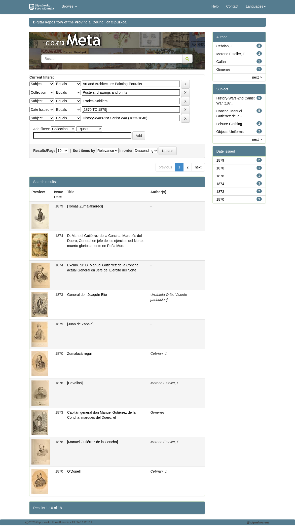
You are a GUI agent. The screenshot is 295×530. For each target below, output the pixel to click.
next (198, 167)
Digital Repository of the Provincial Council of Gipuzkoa (80, 22)
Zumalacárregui (79, 353)
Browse (69, 6)
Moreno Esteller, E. (231, 54)
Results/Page (44, 151)
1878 (220, 168)
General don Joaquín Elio (87, 295)
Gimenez (223, 69)
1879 (220, 160)
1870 (220, 199)
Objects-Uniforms (230, 132)
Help (215, 6)
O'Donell (74, 471)
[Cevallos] (75, 383)
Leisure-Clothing (229, 124)
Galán (221, 62)
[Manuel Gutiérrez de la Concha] (92, 442)
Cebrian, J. (225, 46)
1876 (220, 176)
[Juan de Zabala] (80, 324)
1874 (220, 184)
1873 (220, 192)
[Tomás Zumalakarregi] (85, 206)
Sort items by (84, 151)
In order (126, 151)
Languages (256, 6)
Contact (232, 6)
